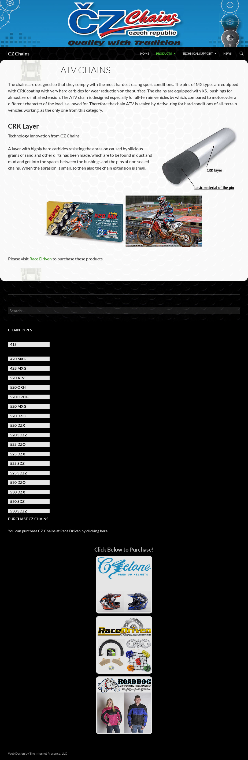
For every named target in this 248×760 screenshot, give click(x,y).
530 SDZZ (18, 511)
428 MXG (18, 368)
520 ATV (17, 378)
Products (164, 53)
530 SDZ (17, 501)
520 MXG (18, 406)
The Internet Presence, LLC (48, 753)
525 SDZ (17, 463)
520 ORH (18, 387)
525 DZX (17, 454)
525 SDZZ (18, 473)
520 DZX (17, 425)
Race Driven (40, 258)
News (227, 53)
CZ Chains (18, 54)
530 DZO (17, 482)
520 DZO (17, 416)
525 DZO (17, 444)
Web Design (16, 753)
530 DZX (17, 492)
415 (13, 344)
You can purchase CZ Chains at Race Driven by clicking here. (58, 531)
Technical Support (198, 53)
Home (144, 53)
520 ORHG (19, 397)
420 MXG (18, 359)
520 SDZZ (18, 435)
